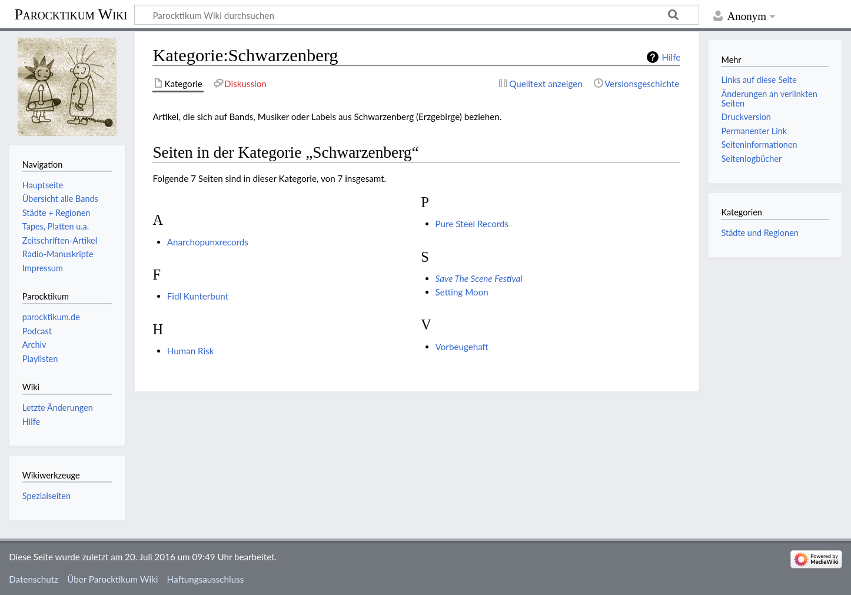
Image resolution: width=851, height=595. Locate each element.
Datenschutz (33, 579)
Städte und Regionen (759, 233)
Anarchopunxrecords (207, 242)
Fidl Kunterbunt (197, 296)
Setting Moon (462, 292)
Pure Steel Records (472, 223)
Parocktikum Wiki (70, 13)
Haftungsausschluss (205, 579)
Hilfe (670, 57)
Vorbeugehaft (462, 346)
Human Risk (190, 350)
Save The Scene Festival (479, 278)
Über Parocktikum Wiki (112, 579)
